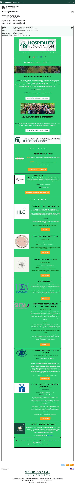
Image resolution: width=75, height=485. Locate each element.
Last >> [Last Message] (22, 20)
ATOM (63, 464)
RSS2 (71, 464)
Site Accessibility (58, 478)
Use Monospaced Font (13, 15)
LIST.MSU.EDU (4, 469)
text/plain (15, 35)
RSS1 (67, 464)
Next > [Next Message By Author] (18, 23)
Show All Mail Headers (12, 17)
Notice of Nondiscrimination (46, 480)
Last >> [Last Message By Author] (22, 23)
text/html (24, 35)
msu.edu (36, 480)
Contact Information (32, 478)
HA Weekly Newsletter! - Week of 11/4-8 (23, 27)
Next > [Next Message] (18, 20)
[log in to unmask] (32, 28)
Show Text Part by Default (13, 16)
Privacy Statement (45, 478)
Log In (69, 2)
